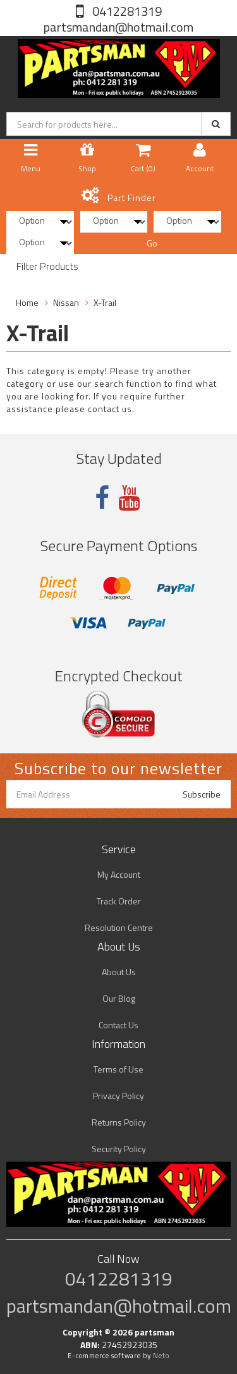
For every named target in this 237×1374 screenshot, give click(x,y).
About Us (119, 971)
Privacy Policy (118, 1095)
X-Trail (105, 302)
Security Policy (119, 1148)
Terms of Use (118, 1069)
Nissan (66, 302)
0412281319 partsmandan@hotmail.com (118, 19)
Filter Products (47, 266)
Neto (161, 1356)
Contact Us (118, 1024)
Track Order (119, 901)
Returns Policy (119, 1122)
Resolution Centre (119, 927)
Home (27, 302)
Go (152, 243)
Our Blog (118, 998)
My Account (118, 874)
